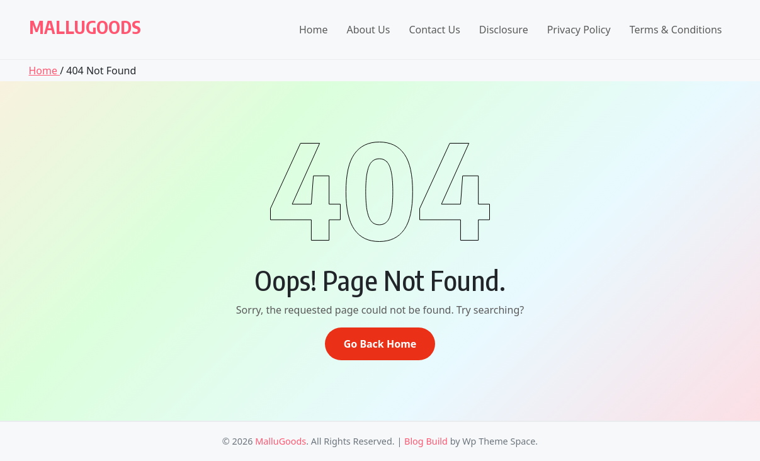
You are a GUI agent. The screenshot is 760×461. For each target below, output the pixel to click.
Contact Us (434, 30)
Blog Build (426, 441)
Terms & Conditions (676, 30)
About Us (368, 30)
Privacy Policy (579, 30)
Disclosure (503, 30)
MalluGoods (85, 27)
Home (313, 30)
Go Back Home (380, 344)
